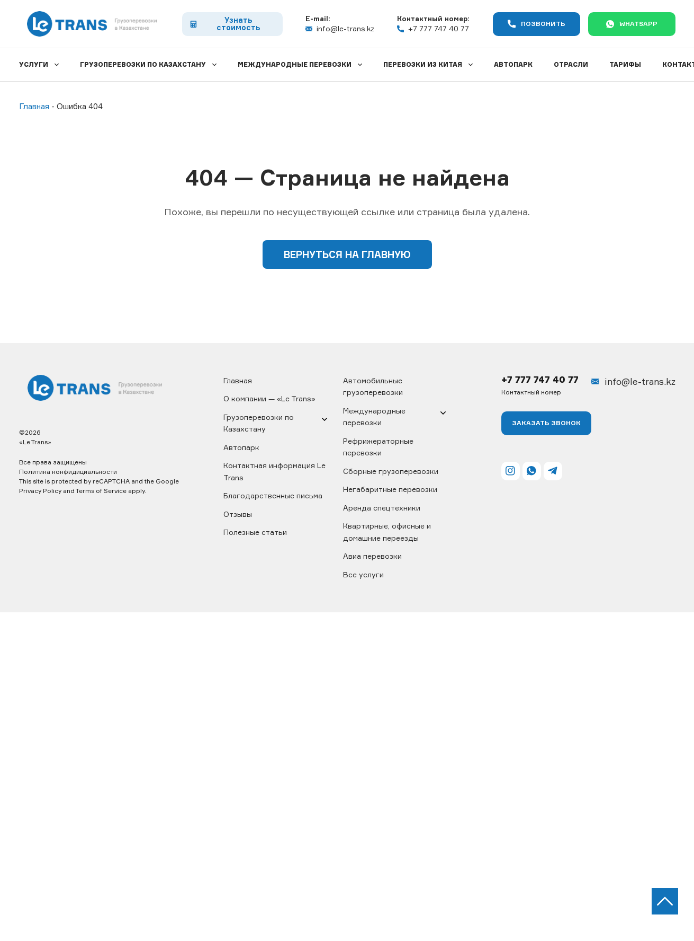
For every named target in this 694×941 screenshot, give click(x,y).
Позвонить (536, 24)
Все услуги (363, 574)
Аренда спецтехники (381, 507)
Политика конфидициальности (68, 472)
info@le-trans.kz (339, 28)
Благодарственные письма (272, 495)
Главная (237, 380)
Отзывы (237, 513)
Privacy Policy (40, 491)
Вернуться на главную (347, 254)
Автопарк (513, 64)
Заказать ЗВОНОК (546, 423)
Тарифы (625, 64)
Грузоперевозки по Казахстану (143, 64)
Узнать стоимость (225, 23)
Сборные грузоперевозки (390, 471)
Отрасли (571, 64)
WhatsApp (631, 24)
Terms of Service (101, 491)
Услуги (33, 64)
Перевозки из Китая (422, 64)
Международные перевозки (294, 64)
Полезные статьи (255, 532)
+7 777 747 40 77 (433, 28)
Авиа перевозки (372, 555)
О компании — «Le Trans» (269, 398)
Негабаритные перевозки (390, 489)
